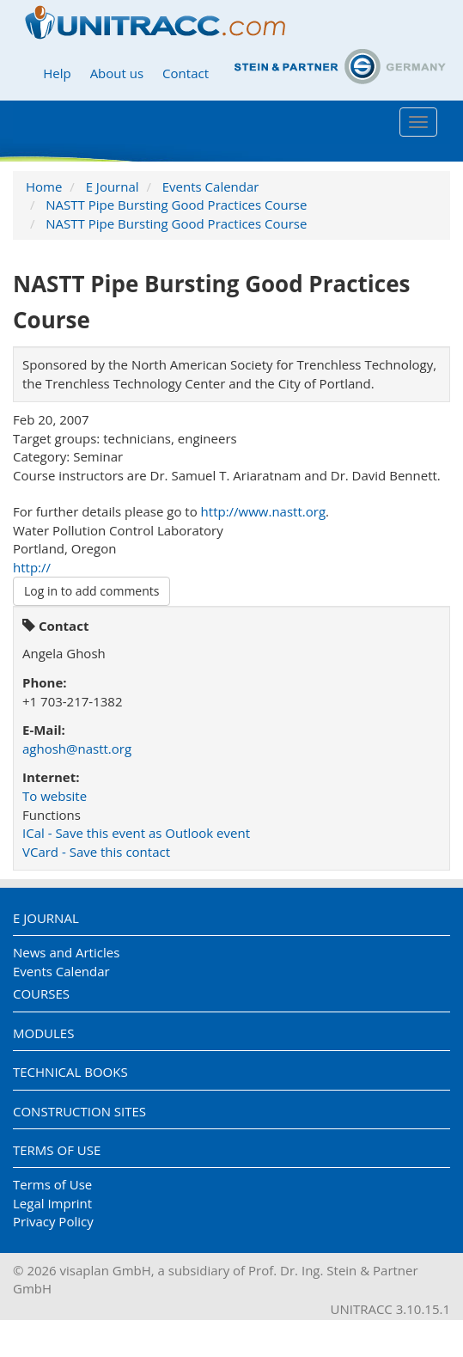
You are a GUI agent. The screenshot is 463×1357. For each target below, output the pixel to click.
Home (44, 186)
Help (56, 73)
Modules (43, 1033)
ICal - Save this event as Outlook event (136, 832)
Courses (41, 993)
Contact (185, 73)
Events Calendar (210, 186)
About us (116, 73)
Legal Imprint (52, 1203)
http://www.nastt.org (263, 511)
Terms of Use (57, 1149)
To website (54, 795)
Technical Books (70, 1071)
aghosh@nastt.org (76, 748)
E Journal (112, 186)
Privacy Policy (53, 1221)
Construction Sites (79, 1111)
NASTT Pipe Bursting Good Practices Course (176, 204)
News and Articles (66, 952)
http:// (32, 567)
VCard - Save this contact (96, 851)
